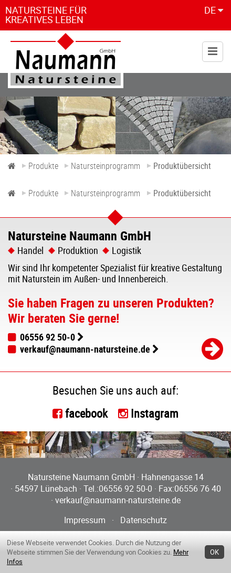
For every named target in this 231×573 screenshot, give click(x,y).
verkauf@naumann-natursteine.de (85, 349)
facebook (86, 413)
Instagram (154, 413)
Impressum (85, 520)
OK (214, 552)
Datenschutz (143, 520)
